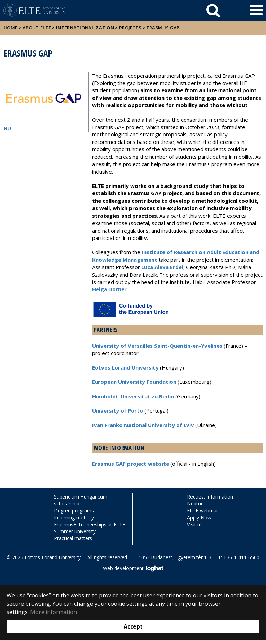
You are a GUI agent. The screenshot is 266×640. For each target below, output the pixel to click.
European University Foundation (134, 381)
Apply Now (199, 517)
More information (53, 612)
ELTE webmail (203, 510)
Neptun (195, 503)
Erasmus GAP (163, 28)
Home (11, 28)
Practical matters (73, 538)
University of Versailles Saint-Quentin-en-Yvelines (157, 345)
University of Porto (117, 410)
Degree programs (74, 510)
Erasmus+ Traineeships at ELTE (89, 524)
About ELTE (37, 28)
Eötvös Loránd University (125, 367)
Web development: (133, 568)
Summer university (75, 531)
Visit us (195, 524)
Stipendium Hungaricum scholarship (80, 500)
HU (7, 128)
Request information (210, 496)
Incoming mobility (74, 517)
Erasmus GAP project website (130, 463)
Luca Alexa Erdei (162, 266)
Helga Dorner (109, 289)
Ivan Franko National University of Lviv (143, 425)
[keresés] (213, 10)
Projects (130, 28)
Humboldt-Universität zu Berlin (133, 396)
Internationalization (85, 28)
